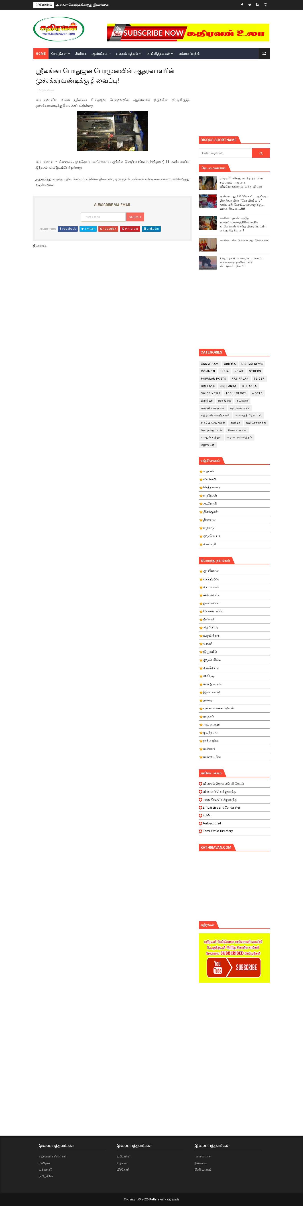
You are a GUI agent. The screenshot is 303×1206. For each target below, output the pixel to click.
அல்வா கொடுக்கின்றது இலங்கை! (82, 5)
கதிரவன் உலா (240, 408)
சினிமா (80, 53)
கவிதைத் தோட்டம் (248, 415)
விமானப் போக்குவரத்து (235, 793)
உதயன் (122, 1163)
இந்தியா (207, 400)
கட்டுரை (242, 400)
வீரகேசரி (123, 1169)
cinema (230, 364)
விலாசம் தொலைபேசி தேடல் (235, 785)
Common (208, 371)
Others (255, 371)
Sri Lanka (228, 386)
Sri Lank (208, 386)
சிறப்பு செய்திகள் (213, 422)
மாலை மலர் (203, 1156)
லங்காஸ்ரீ (45, 1169)
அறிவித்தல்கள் (158, 53)
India (225, 371)
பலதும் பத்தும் (127, 53)
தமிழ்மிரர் (123, 1156)
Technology (236, 393)
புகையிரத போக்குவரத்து (235, 801)
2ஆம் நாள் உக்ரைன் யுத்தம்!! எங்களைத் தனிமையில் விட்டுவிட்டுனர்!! (241, 262)
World (257, 393)
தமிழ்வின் (46, 1176)
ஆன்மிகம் (99, 53)
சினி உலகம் (203, 1169)
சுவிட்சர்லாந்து (256, 422)
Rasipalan (240, 378)
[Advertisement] (251, 97)
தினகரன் (201, 1163)
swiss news (210, 393)
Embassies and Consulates (235, 809)
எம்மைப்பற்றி (189, 53)
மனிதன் (44, 1163)
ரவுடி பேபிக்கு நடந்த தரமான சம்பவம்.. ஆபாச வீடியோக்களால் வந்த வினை (241, 182)
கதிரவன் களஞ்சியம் (215, 415)
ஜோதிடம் (208, 444)
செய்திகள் (59, 53)
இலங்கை (48, 90)
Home (41, 53)
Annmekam (209, 364)
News (239, 371)
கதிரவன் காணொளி (52, 1156)
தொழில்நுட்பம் (211, 430)
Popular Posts (213, 378)
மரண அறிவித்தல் (239, 437)
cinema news (252, 364)
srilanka (249, 386)
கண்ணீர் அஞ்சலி (213, 408)
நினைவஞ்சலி (237, 430)
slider (259, 378)
